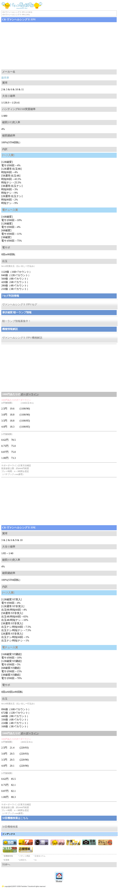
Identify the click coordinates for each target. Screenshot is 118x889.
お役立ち (22, 860)
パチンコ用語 (24, 856)
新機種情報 (8, 856)
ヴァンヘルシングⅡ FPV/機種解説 (22, 337)
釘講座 (6, 860)
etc (36, 860)
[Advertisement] (59, 46)
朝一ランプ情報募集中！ (16, 321)
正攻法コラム (40, 856)
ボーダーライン (29, 394)
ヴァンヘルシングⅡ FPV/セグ (19, 304)
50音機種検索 (10, 826)
